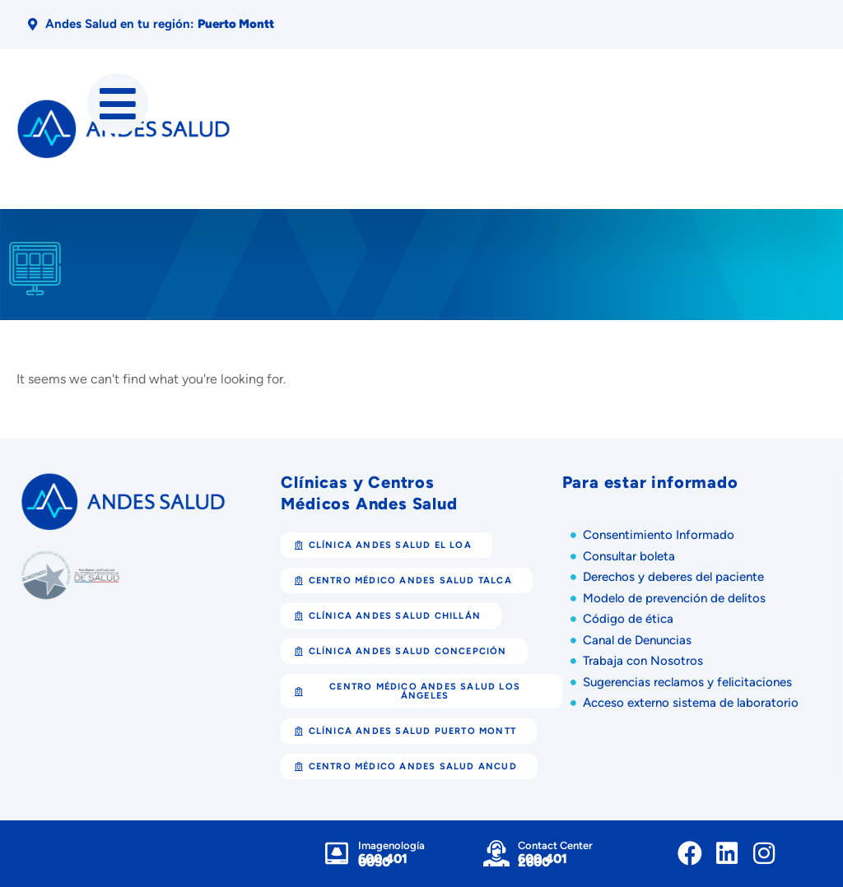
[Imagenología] (337, 853)
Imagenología (391, 845)
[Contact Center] (496, 853)
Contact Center (555, 845)
